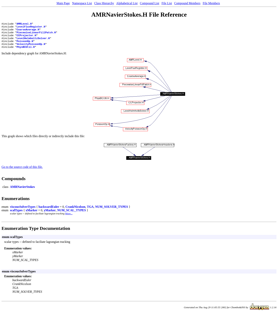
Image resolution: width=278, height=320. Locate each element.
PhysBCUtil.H (26, 52)
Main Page (63, 3)
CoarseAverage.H (28, 31)
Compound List (149, 3)
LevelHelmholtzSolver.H (33, 41)
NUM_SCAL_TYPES (71, 215)
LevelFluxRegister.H (31, 27)
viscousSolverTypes (23, 212)
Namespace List (82, 3)
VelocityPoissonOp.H (31, 48)
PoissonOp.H (25, 45)
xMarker (31, 215)
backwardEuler (48, 212)
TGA (90, 212)
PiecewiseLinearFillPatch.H (36, 34)
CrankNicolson (75, 212)
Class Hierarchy (104, 3)
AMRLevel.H (24, 24)
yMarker (50, 215)
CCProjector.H (26, 38)
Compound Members (187, 3)
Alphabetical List (127, 3)
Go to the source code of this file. (22, 172)
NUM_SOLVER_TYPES (111, 212)
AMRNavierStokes (22, 192)
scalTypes (16, 215)
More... (69, 218)
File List (167, 3)
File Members (211, 3)
